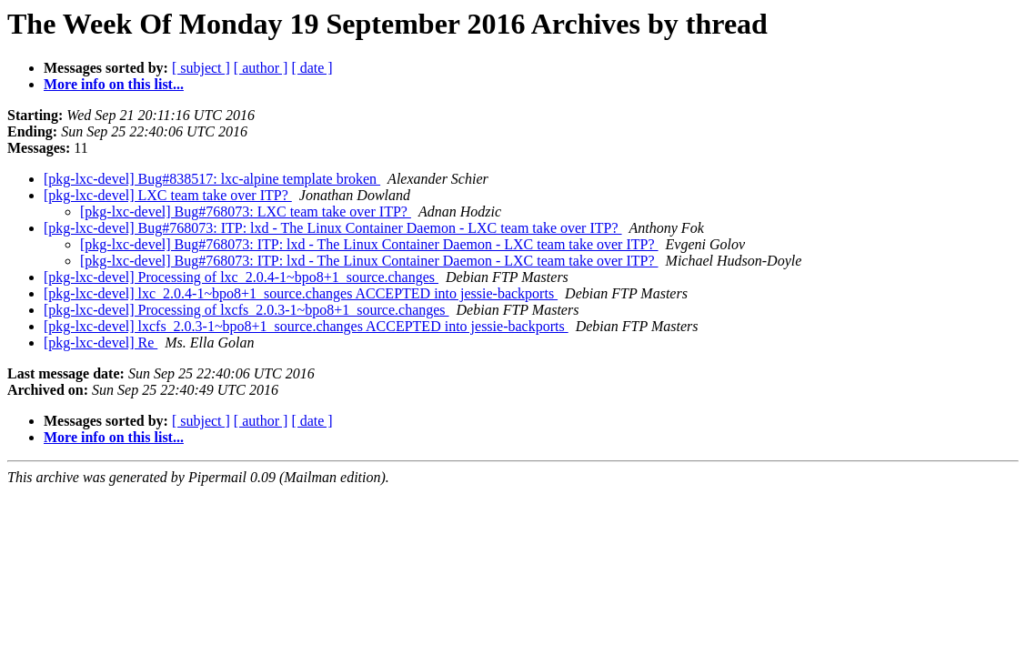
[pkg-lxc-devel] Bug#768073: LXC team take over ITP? (245, 211)
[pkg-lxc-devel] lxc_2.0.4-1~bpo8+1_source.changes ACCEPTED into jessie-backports (301, 293)
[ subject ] (201, 68)
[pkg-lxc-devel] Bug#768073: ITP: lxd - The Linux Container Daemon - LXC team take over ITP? (333, 228)
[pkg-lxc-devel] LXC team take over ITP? (168, 195)
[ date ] (311, 68)
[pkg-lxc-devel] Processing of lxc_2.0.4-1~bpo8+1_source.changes (241, 277)
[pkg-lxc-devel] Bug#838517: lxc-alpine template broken (212, 178)
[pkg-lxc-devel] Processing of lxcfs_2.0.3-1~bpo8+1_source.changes (246, 309)
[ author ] (261, 68)
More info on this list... (114, 84)
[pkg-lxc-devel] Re (100, 342)
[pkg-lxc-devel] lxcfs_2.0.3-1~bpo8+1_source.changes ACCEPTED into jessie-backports (306, 326)
